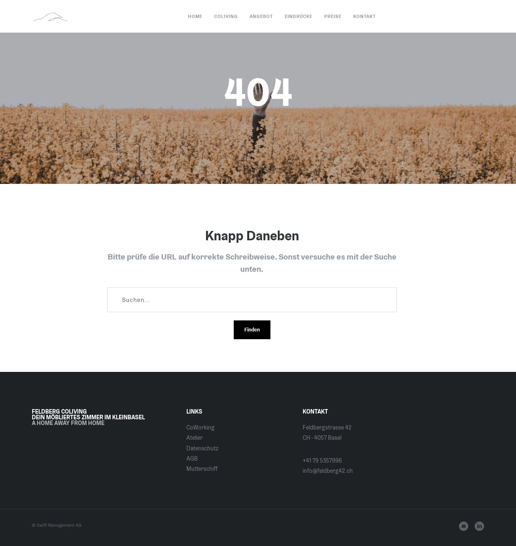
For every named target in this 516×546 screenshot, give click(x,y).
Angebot (261, 16)
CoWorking (200, 427)
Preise (332, 16)
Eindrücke (298, 16)
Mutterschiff (201, 468)
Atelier (194, 437)
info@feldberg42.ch (328, 470)
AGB (192, 458)
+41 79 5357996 (322, 460)
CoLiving (226, 16)
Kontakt (364, 16)
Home (195, 16)
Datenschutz (202, 448)
